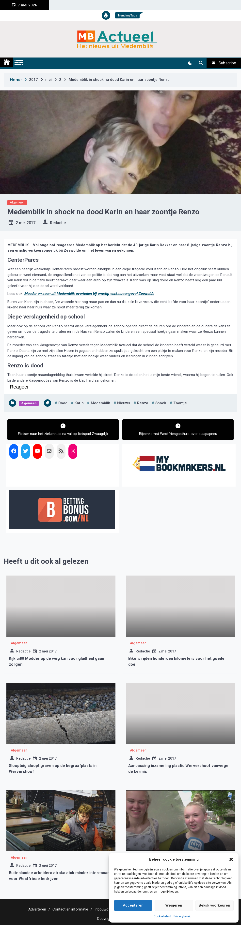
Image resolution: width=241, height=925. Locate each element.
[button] (231, 859)
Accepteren (133, 905)
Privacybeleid (183, 916)
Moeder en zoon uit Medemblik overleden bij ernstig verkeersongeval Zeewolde (89, 293)
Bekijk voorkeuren (214, 905)
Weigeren (173, 905)
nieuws (123, 403)
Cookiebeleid (162, 916)
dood (62, 403)
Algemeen (17, 202)
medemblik (100, 403)
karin (79, 403)
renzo (142, 403)
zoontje (180, 403)
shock (160, 403)
